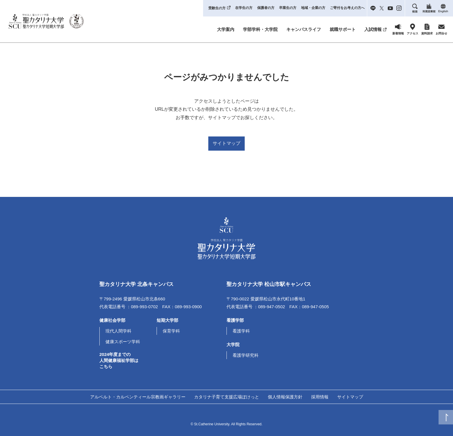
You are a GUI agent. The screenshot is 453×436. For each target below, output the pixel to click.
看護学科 (241, 330)
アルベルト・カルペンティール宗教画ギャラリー (137, 396)
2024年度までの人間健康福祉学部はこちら (118, 360)
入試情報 (373, 29)
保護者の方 (265, 8)
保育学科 (171, 330)
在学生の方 (244, 8)
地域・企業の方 (313, 8)
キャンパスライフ (303, 29)
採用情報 (319, 396)
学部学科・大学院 (260, 29)
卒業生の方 (287, 8)
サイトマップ (226, 143)
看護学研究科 (246, 355)
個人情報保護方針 (285, 396)
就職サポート (343, 29)
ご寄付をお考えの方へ (347, 8)
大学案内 (225, 29)
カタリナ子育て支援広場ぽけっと (226, 396)
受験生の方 (217, 8)
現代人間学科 (118, 330)
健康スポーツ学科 (122, 341)
